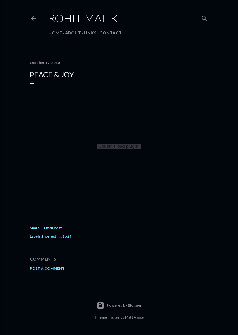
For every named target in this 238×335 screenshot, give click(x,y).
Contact (110, 32)
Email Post (53, 228)
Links (90, 32)
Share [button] (35, 228)
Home (55, 32)
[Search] (204, 17)
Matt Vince (134, 317)
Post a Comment (47, 268)
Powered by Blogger (119, 305)
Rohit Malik (83, 18)
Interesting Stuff (56, 236)
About (73, 32)
